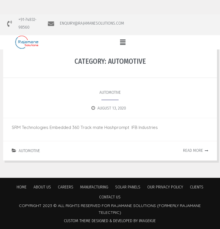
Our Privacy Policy (165, 187)
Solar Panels (127, 187)
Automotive (110, 92)
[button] (122, 42)
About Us (42, 187)
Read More (193, 150)
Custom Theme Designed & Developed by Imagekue (110, 220)
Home (22, 187)
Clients (196, 187)
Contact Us (110, 197)
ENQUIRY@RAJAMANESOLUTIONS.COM (92, 23)
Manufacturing (94, 187)
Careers (65, 187)
